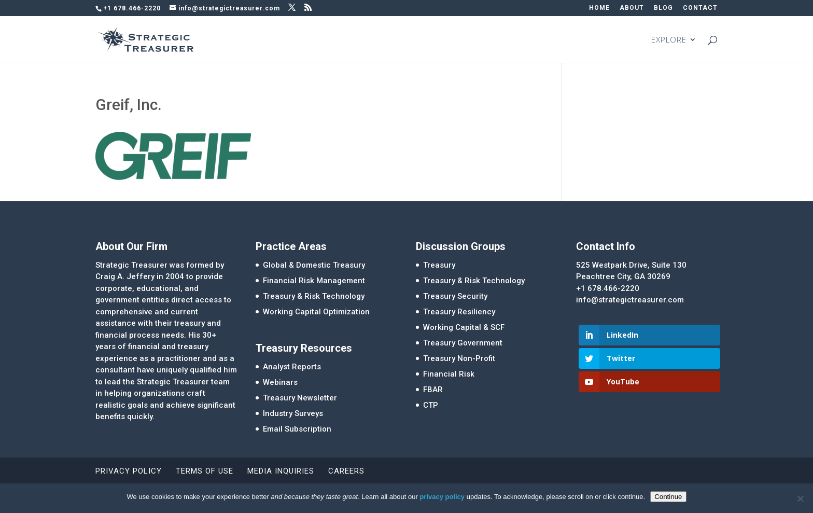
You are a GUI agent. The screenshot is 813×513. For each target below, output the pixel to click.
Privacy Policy (128, 471)
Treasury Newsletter (300, 398)
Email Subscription (297, 429)
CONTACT (700, 8)
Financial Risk (448, 374)
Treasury (439, 265)
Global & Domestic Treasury (314, 265)
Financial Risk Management (314, 280)
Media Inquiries (280, 471)
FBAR (433, 389)
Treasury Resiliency (459, 311)
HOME (599, 8)
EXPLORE (668, 40)
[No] (800, 498)
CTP (430, 405)
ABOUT (632, 8)
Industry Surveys (293, 413)
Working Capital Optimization (316, 311)
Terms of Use (204, 471)
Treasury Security (455, 296)
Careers (346, 471)
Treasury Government (462, 343)
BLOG (663, 8)
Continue (668, 497)
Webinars (280, 382)
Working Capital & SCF (463, 327)
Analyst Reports (292, 366)
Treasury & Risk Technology (314, 296)
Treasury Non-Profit (459, 358)
